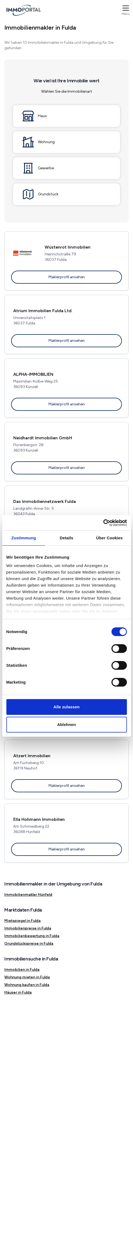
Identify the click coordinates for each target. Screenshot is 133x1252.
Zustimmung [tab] (23, 538)
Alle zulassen (66, 707)
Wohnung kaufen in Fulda (26, 984)
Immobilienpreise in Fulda (27, 928)
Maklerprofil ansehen (66, 277)
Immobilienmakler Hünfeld (28, 894)
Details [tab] (66, 538)
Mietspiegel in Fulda (22, 920)
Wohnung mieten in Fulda (27, 977)
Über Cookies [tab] (109, 538)
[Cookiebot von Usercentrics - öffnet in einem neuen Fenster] (103, 522)
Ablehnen (66, 724)
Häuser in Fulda (18, 992)
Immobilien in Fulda (22, 969)
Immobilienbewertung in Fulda (31, 936)
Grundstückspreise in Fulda (28, 943)
